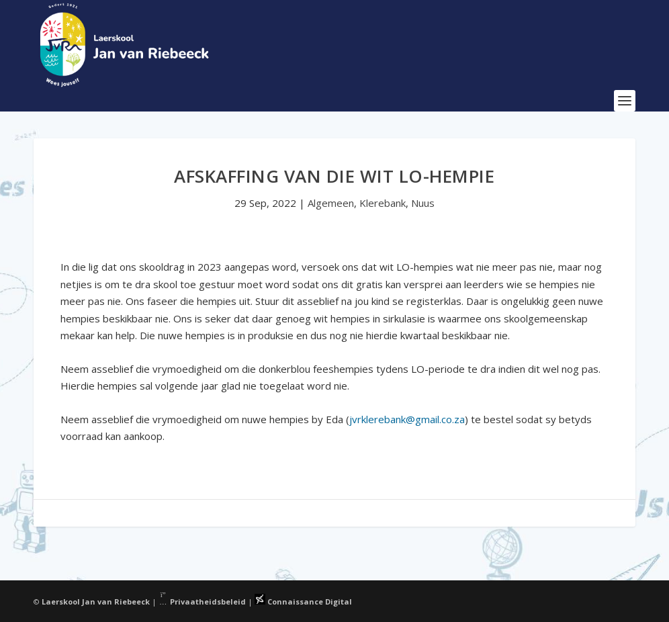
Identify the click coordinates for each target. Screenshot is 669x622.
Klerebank (382, 203)
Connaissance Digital (303, 601)
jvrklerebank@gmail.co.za (407, 419)
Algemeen (331, 203)
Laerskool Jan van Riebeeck (96, 601)
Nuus (423, 203)
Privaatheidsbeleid (202, 601)
